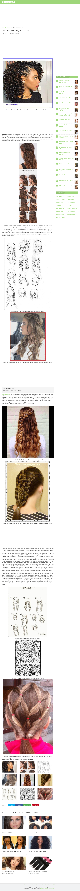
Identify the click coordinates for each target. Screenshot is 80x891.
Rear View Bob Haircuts (65, 175)
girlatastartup (8, 1)
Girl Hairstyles (59, 205)
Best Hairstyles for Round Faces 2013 (11, 831)
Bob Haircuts (70, 196)
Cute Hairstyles (59, 202)
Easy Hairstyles (71, 202)
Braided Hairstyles (60, 199)
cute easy (6, 808)
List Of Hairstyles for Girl (65, 119)
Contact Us (31, 884)
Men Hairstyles (71, 211)
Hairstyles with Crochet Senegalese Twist (12, 851)
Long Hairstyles (60, 208)
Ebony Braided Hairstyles (65, 103)
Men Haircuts (59, 211)
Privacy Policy (53, 884)
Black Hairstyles (60, 196)
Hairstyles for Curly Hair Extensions (37, 851)
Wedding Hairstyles (72, 214)
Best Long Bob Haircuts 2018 (66, 180)
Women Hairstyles (60, 217)
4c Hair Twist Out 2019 (34, 831)
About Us (47, 884)
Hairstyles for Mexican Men (66, 186)
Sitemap (26, 884)
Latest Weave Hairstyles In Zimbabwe (38, 871)
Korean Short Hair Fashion (8, 871)
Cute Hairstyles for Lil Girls (65, 130)
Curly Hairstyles (71, 199)
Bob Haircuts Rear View (65, 164)
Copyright (36, 884)
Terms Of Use (41, 884)
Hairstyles (5, 33)
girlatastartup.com (6, 394)
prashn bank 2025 (52, 888)
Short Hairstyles (60, 214)
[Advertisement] (40, 16)
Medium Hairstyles (72, 208)
